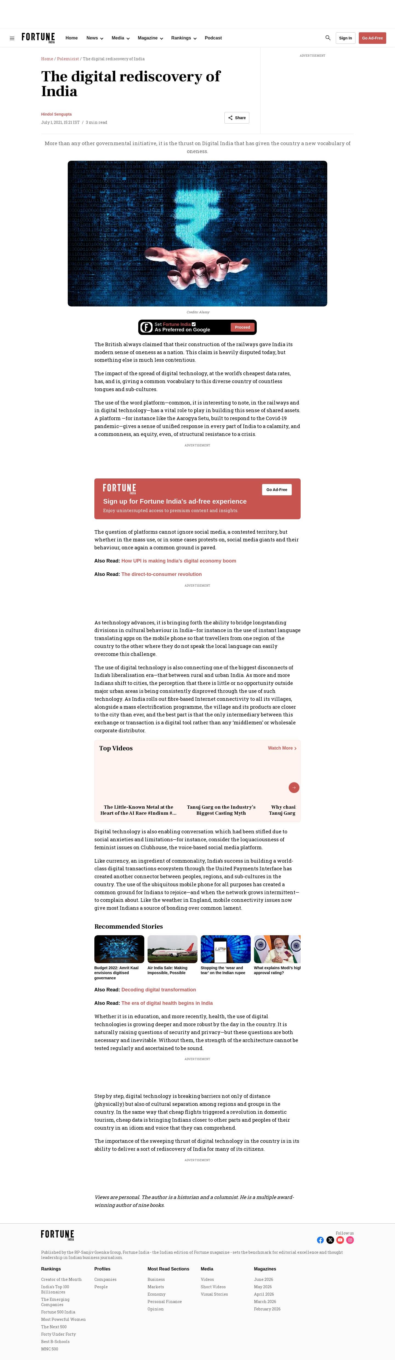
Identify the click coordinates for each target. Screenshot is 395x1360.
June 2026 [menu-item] (263, 1279)
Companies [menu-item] (105, 1279)
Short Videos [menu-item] (213, 1286)
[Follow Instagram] (350, 1240)
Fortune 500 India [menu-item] (58, 1312)
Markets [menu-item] (156, 1286)
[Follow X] (330, 1240)
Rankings (51, 1269)
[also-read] (197, 561)
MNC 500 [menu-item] (49, 1349)
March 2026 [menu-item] (265, 1301)
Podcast (213, 38)
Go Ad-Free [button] (372, 38)
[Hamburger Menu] (12, 38)
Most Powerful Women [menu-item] (63, 1319)
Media (207, 1269)
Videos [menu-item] (207, 1279)
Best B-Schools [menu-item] (55, 1341)
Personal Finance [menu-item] (165, 1301)
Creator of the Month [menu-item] (61, 1279)
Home (72, 38)
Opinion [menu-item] (156, 1309)
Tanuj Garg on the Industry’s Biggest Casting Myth (221, 810)
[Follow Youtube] (340, 1240)
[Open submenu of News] (94, 38)
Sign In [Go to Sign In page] (345, 38)
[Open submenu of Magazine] (150, 38)
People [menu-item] (101, 1286)
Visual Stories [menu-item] (214, 1294)
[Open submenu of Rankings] (183, 38)
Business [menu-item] (156, 1279)
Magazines (265, 1269)
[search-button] (328, 38)
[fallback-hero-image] (119, 949)
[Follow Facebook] (320, 1240)
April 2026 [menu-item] (264, 1294)
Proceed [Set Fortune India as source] (242, 327)
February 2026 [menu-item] (267, 1309)
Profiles (102, 1269)
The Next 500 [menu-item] (54, 1326)
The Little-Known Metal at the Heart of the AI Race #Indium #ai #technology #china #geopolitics (138, 813)
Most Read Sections (168, 1269)
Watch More (280, 748)
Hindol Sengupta (56, 114)
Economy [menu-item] (156, 1294)
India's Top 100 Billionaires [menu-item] (55, 1289)
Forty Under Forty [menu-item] (58, 1334)
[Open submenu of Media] (120, 38)
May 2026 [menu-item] (263, 1286)
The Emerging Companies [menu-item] (55, 1302)
